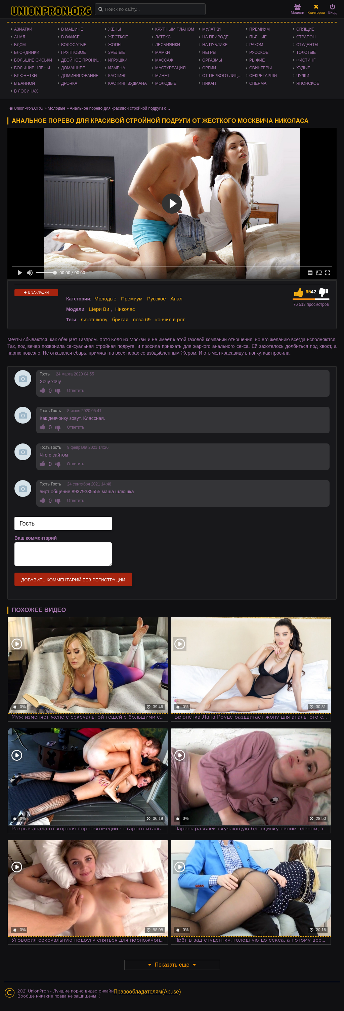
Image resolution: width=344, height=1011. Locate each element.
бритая (120, 319)
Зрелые (116, 52)
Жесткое (118, 37)
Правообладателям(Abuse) (147, 992)
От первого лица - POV (224, 75)
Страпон (305, 37)
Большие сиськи (33, 60)
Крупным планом (174, 29)
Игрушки (117, 60)
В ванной (24, 83)
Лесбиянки (167, 44)
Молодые (165, 83)
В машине (72, 29)
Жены (114, 29)
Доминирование (79, 75)
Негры (209, 52)
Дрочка (69, 83)
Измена (116, 68)
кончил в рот (170, 319)
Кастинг (117, 75)
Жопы (114, 44)
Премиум (259, 29)
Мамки (162, 52)
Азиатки (23, 29)
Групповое (73, 52)
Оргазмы (212, 60)
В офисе (70, 37)
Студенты (307, 44)
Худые (303, 68)
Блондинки (26, 52)
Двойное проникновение (83, 60)
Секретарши (263, 75)
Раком (256, 44)
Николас (125, 309)
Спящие (305, 29)
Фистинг (305, 60)
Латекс (163, 37)
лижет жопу (94, 319)
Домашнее (73, 68)
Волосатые (73, 44)
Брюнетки (25, 75)
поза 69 (141, 319)
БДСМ (20, 44)
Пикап (209, 83)
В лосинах (26, 91)
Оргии (209, 68)
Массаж (164, 60)
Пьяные (258, 37)
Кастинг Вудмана (127, 83)
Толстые (306, 52)
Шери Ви (99, 309)
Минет (162, 75)
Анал (19, 37)
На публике (215, 44)
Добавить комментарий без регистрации (73, 579)
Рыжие (257, 60)
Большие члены (32, 68)
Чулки (302, 75)
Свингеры (260, 68)
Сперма (257, 83)
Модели (297, 9)
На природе (215, 37)
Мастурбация (170, 68)
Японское (307, 83)
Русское (258, 52)
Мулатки (211, 29)
